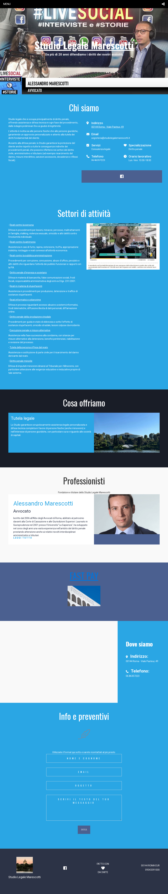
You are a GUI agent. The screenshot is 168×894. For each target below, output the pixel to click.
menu (7, 4)
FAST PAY (84, 575)
